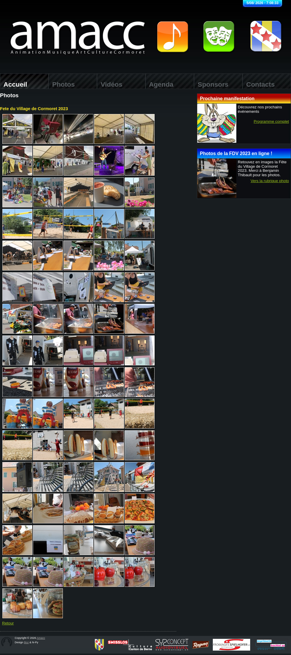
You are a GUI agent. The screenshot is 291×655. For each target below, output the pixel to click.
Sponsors (211, 84)
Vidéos (109, 84)
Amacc (41, 637)
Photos (61, 84)
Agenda (159, 84)
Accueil (13, 84)
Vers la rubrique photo (270, 181)
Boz (26, 642)
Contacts (258, 84)
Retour (8, 623)
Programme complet (271, 122)
